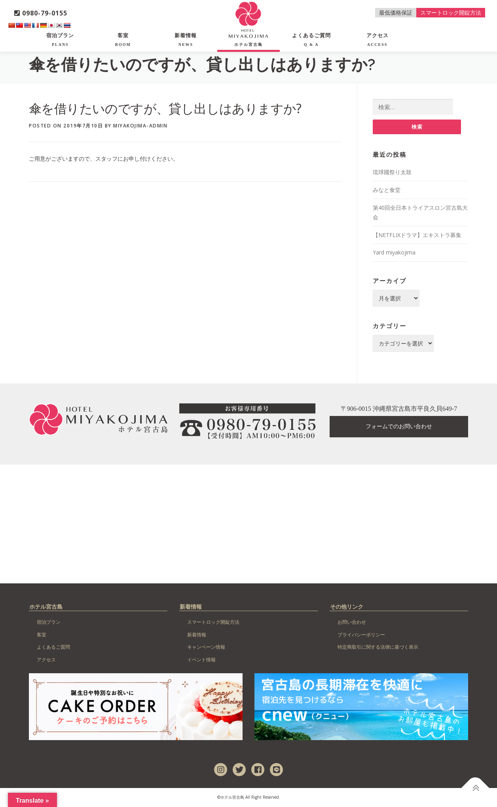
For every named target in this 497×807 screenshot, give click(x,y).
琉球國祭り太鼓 (392, 173)
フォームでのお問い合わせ (399, 427)
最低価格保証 (395, 12)
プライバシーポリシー (361, 635)
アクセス (377, 39)
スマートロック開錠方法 (450, 12)
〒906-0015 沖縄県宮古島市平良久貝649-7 (399, 409)
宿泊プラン (60, 39)
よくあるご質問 (311, 39)
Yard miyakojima (394, 253)
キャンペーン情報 (206, 647)
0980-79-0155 (40, 13)
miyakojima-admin (140, 125)
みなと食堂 (386, 190)
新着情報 (186, 39)
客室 (123, 39)
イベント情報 (201, 660)
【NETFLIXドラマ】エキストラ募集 (417, 235)
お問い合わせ (352, 622)
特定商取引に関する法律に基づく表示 (378, 647)
